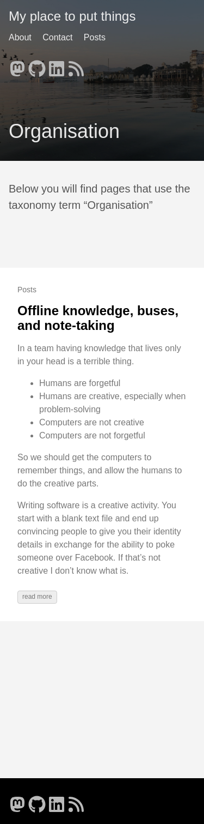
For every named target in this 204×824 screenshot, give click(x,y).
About (20, 37)
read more (37, 596)
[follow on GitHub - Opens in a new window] (37, 65)
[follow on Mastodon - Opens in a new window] (17, 65)
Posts (95, 37)
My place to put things (72, 16)
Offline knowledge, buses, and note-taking (97, 318)
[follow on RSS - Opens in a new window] (76, 65)
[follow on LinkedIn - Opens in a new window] (56, 65)
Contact (57, 37)
